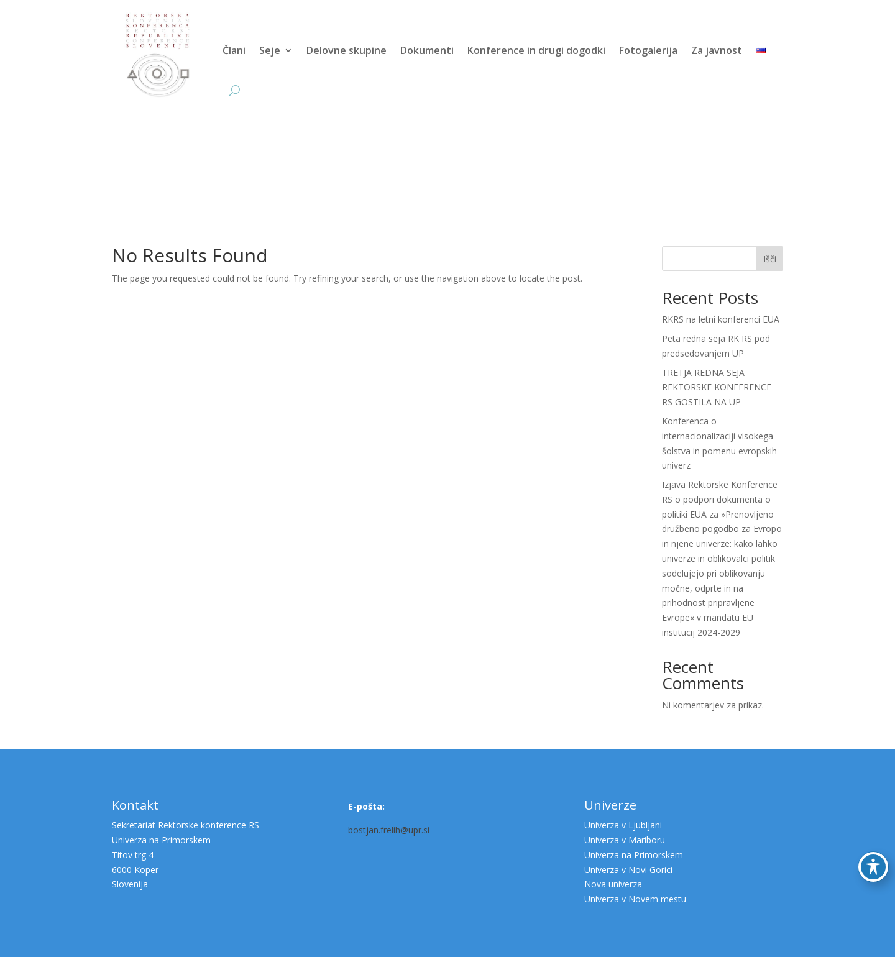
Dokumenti (427, 50)
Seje (269, 50)
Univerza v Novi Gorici (628, 870)
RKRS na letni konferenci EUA (720, 319)
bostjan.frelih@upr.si (388, 830)
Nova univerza (613, 884)
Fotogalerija (648, 50)
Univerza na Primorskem (633, 855)
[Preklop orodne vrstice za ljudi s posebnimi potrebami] (873, 867)
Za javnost (716, 50)
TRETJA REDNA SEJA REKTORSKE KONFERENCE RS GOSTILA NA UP (716, 387)
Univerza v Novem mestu (635, 899)
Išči (769, 259)
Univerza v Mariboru (624, 840)
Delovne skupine (346, 50)
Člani (234, 50)
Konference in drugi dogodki (536, 50)
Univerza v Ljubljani (623, 825)
